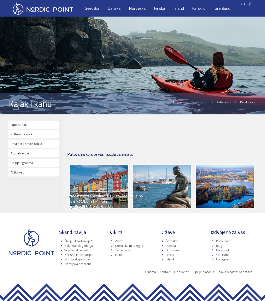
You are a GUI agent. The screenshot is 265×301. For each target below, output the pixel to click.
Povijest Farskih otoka (26, 144)
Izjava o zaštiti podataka (235, 272)
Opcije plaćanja (203, 272)
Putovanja (223, 241)
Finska (169, 255)
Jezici (118, 255)
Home (177, 102)
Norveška (172, 250)
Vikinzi (119, 241)
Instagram (223, 259)
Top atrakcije (20, 153)
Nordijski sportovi (77, 259)
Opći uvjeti (181, 272)
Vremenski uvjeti (76, 250)
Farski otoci (199, 102)
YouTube (222, 255)
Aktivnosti (224, 102)
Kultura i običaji (21, 134)
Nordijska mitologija (129, 245)
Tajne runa (122, 250)
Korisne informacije (78, 255)
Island (169, 259)
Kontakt (165, 272)
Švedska (171, 241)
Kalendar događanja (78, 245)
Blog (219, 245)
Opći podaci (19, 125)
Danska (170, 245)
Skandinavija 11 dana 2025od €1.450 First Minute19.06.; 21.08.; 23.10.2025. (91, 201)
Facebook (223, 250)
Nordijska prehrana (78, 264)
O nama (150, 272)
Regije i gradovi (22, 163)
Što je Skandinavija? (78, 241)
